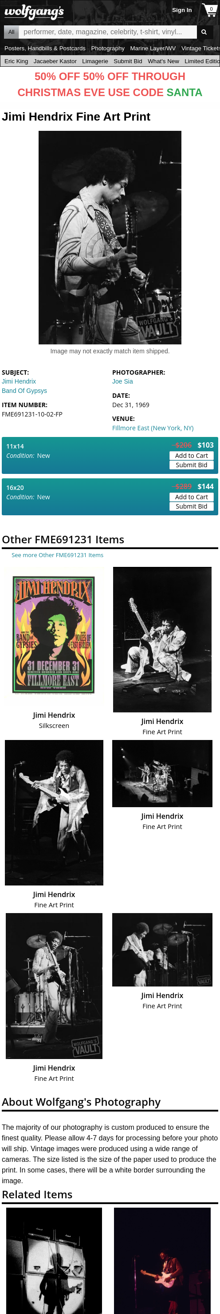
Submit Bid (128, 61)
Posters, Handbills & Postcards (45, 48)
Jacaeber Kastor (55, 61)
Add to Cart (191, 455)
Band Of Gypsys (24, 390)
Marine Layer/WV (153, 48)
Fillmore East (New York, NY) (152, 428)
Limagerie (95, 61)
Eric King (16, 61)
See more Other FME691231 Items (57, 555)
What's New (163, 61)
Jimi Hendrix (19, 381)
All (11, 32)
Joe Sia (122, 381)
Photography (108, 48)
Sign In (182, 10)
